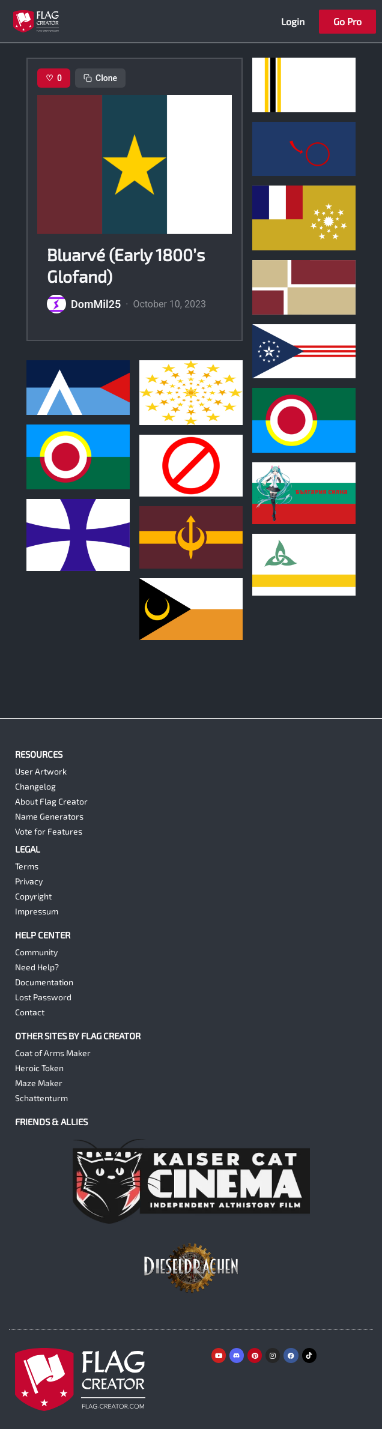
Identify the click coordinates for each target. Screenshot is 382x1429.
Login (293, 21)
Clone (100, 78)
